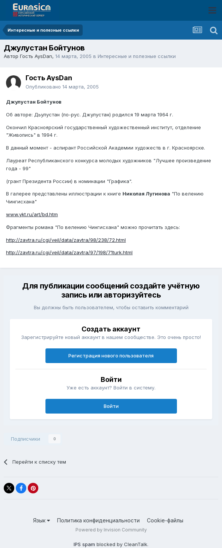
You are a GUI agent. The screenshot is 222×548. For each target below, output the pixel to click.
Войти (111, 406)
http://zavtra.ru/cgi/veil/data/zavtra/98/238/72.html (66, 240)
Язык (41, 520)
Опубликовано (62, 87)
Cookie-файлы (165, 520)
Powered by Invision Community (111, 530)
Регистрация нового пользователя (111, 356)
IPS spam (84, 544)
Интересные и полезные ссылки (137, 56)
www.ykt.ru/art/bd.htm (32, 214)
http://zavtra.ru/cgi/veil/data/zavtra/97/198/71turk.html (69, 252)
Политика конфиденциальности (98, 520)
